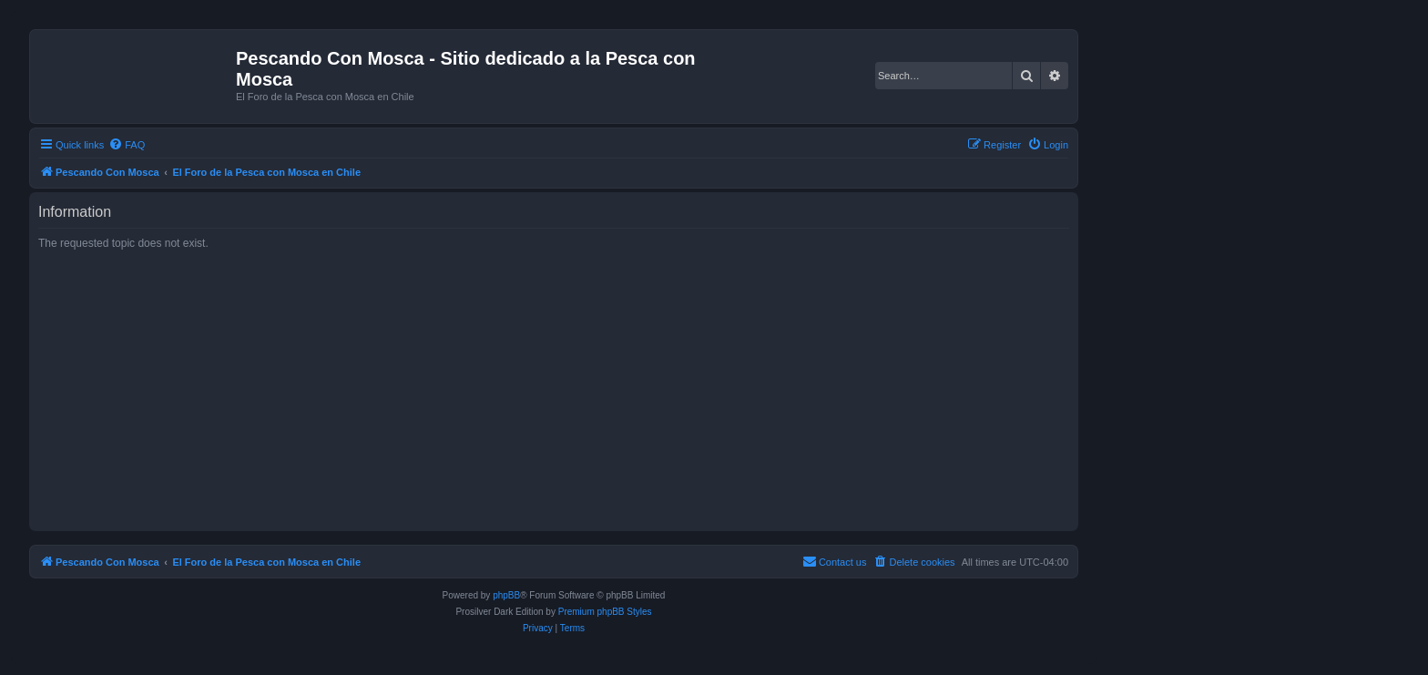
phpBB (506, 595)
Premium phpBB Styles (605, 612)
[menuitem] (126, 145)
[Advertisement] (584, 389)
